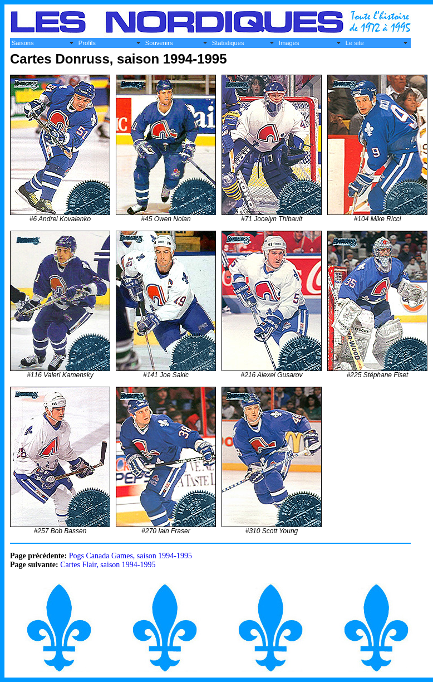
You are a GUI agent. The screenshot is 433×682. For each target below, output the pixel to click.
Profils (87, 43)
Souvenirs (159, 43)
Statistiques (228, 43)
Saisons (23, 43)
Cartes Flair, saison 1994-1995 (107, 565)
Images (289, 43)
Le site (355, 43)
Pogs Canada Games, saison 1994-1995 (130, 556)
